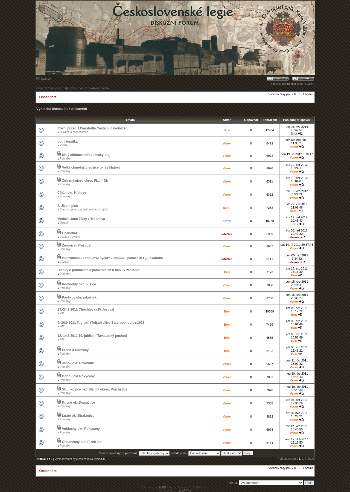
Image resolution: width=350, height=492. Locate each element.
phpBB (162, 487)
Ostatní (64, 222)
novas (227, 220)
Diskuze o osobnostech (74, 132)
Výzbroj (64, 261)
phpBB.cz (185, 490)
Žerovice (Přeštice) (76, 245)
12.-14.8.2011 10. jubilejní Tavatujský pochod (92, 336)
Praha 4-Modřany (75, 350)
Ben (227, 272)
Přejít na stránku (287, 458)
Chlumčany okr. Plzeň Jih (82, 442)
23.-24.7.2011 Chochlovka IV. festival (85, 309)
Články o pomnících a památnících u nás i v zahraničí (98, 270)
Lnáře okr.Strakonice (78, 416)
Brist (227, 130)
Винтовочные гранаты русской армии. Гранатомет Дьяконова (112, 258)
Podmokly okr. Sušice (79, 284)
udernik (226, 234)
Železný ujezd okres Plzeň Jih (85, 181)
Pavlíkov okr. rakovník (79, 297)
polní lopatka (67, 141)
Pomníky (65, 158)
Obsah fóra (48, 97)
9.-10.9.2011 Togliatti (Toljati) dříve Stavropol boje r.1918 (100, 323)
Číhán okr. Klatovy (71, 193)
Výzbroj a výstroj (70, 236)
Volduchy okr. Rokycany (81, 429)
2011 (63, 313)
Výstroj (64, 145)
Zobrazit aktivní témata (93, 88)
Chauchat (69, 233)
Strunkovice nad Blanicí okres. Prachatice (94, 389)
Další (311, 458)
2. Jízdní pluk (67, 206)
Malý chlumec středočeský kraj (86, 155)
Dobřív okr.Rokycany (78, 376)
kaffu (226, 207)
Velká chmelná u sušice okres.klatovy (91, 167)
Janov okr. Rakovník (78, 363)
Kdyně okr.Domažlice (78, 402)
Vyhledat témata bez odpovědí (56, 88)
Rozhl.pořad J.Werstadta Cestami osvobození (93, 128)
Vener (227, 143)
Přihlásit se (43, 78)
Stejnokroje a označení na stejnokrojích (84, 209)
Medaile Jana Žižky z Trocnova (81, 219)
